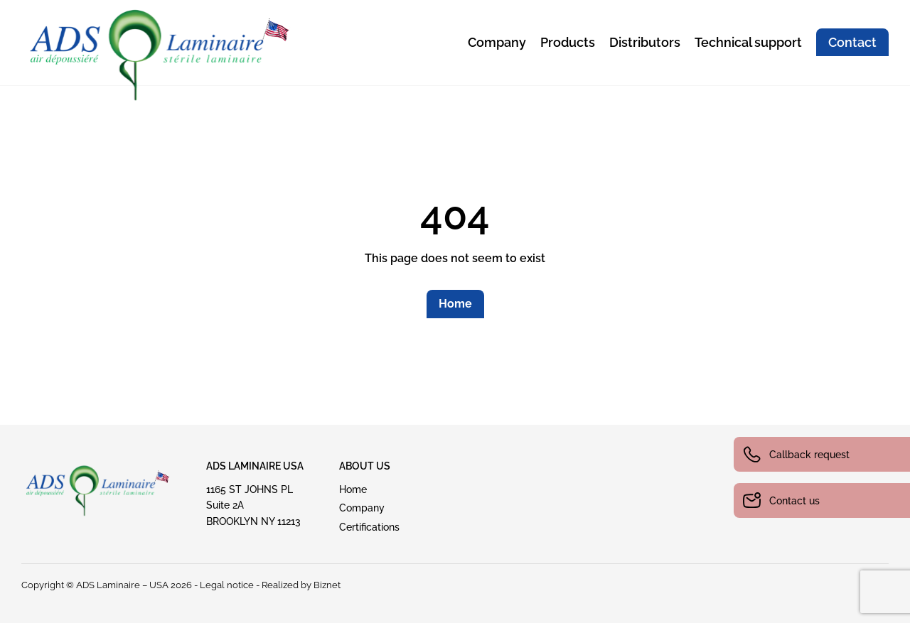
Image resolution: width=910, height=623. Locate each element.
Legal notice (227, 585)
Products (567, 42)
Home (455, 303)
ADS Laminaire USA (255, 466)
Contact (852, 42)
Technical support (748, 42)
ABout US (364, 466)
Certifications (369, 527)
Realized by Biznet (301, 585)
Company (497, 42)
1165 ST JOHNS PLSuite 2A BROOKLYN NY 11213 (253, 505)
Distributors (644, 42)
